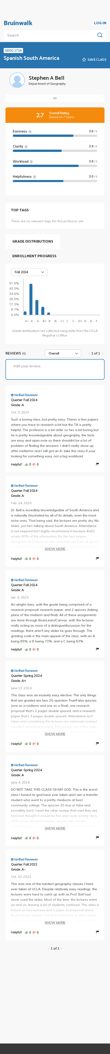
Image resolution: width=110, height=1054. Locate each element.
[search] (50, 35)
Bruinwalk (18, 23)
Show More (55, 549)
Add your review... (27, 366)
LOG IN (100, 23)
